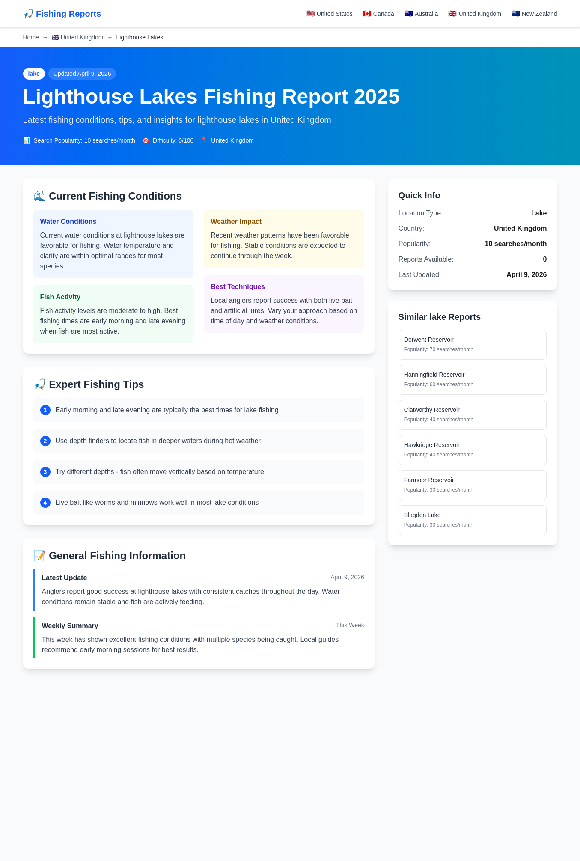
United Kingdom (78, 37)
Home (31, 37)
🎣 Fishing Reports (62, 13)
